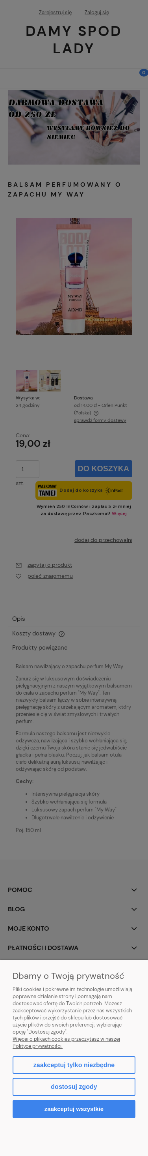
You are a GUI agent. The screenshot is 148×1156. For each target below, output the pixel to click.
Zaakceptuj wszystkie (74, 1108)
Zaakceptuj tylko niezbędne (74, 1065)
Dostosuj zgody (74, 1086)
